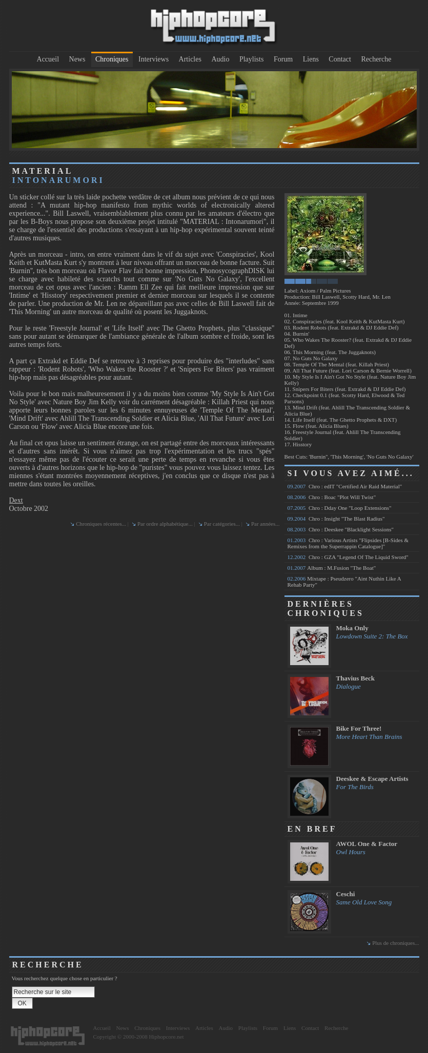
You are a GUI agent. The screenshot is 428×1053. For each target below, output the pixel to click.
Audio (220, 59)
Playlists (251, 59)
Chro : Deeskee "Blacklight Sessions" (341, 529)
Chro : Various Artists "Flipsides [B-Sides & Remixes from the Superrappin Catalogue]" (348, 543)
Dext (16, 500)
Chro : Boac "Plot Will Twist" (332, 497)
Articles (190, 59)
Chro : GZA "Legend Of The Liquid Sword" (348, 557)
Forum (283, 59)
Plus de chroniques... (395, 943)
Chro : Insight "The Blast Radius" (336, 518)
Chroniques (112, 59)
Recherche (376, 59)
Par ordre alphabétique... (165, 524)
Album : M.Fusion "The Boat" (332, 568)
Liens (311, 59)
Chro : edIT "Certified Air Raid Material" (345, 486)
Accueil (48, 59)
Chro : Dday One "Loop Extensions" (340, 508)
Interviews (153, 59)
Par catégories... (222, 524)
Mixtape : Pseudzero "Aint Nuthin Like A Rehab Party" (344, 581)
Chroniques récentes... (101, 524)
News (77, 59)
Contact (340, 59)
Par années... (265, 524)
